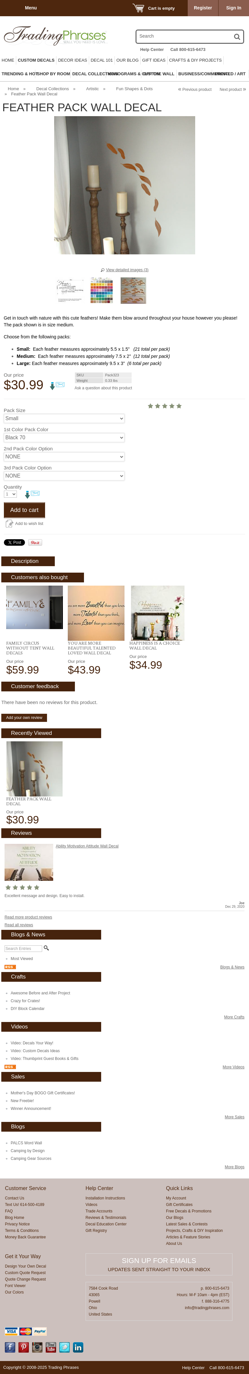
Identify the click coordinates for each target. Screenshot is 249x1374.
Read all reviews (19, 925)
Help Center (152, 49)
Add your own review (24, 717)
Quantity (13, 487)
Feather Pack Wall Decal (28, 801)
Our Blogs (174, 1217)
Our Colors (14, 1292)
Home (8, 60)
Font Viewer (15, 1285)
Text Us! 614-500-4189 (24, 1204)
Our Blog (127, 60)
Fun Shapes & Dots (134, 88)
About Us (174, 1243)
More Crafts (234, 1017)
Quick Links (179, 1188)
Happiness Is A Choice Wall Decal (154, 645)
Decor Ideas (72, 60)
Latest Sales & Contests (187, 1224)
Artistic (92, 88)
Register (203, 7)
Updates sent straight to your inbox (159, 1269)
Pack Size (15, 410)
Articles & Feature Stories (188, 1237)
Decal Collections (52, 88)
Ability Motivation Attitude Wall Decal (87, 846)
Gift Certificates (179, 1204)
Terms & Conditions (22, 1230)
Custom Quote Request (25, 1273)
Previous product (194, 89)
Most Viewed (22, 958)
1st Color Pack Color (26, 429)
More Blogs (234, 1167)
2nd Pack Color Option (28, 448)
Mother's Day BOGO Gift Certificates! (43, 1093)
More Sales (234, 1117)
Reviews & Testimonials (106, 1217)
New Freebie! (22, 1101)
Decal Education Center (106, 1224)
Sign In (234, 7)
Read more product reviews (28, 917)
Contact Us (14, 1198)
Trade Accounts (99, 1211)
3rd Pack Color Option (28, 467)
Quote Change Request (25, 1279)
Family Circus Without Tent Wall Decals (30, 648)
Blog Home (14, 1217)
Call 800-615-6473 (187, 49)
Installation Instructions (105, 1198)
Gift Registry (96, 1230)
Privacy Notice (17, 1224)
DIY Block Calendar (28, 1008)
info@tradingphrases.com (207, 1308)
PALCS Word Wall (26, 1143)
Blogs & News (232, 967)
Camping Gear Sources (31, 1158)
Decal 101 (102, 60)
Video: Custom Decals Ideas (35, 1051)
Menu (31, 7)
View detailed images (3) (127, 270)
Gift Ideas (154, 60)
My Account (176, 1198)
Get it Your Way (23, 1256)
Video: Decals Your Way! (32, 1043)
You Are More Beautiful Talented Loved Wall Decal (92, 648)
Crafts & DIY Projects (195, 60)
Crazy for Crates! (25, 1001)
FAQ (9, 1211)
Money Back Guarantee (25, 1237)
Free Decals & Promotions (188, 1211)
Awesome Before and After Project (40, 993)
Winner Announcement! (31, 1108)
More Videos (233, 1067)
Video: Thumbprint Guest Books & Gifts (44, 1058)
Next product (233, 89)
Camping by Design (28, 1151)
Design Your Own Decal (25, 1266)
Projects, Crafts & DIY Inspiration (194, 1230)
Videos (91, 1204)
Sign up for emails (159, 1261)
